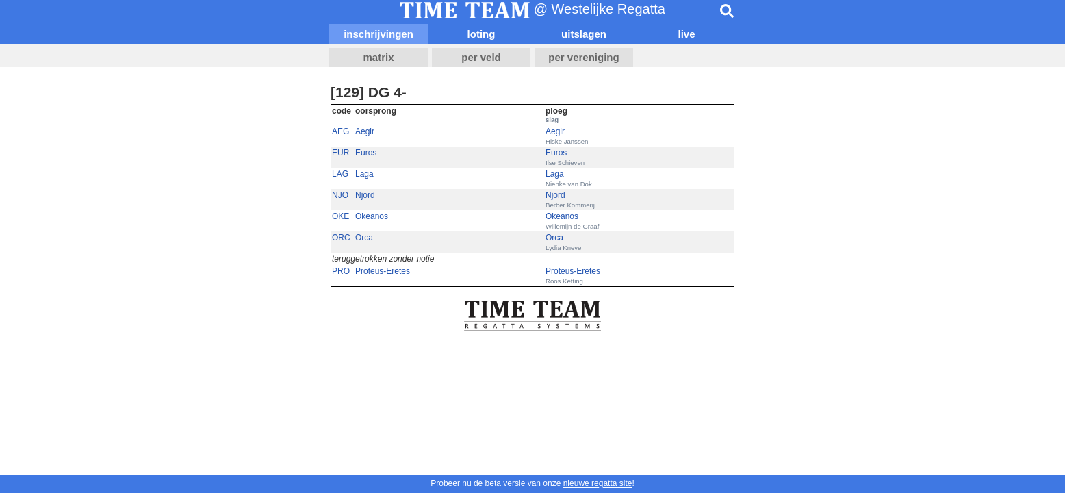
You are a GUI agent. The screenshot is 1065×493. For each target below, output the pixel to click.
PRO (341, 271)
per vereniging (583, 57)
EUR (340, 152)
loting (481, 34)
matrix (378, 57)
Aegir (364, 131)
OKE (340, 216)
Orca (364, 237)
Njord (365, 195)
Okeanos (371, 216)
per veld (481, 57)
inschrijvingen (378, 34)
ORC (341, 237)
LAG (340, 174)
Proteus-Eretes (382, 271)
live (686, 34)
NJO (340, 195)
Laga (364, 174)
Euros (365, 152)
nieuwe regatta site (597, 483)
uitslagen (583, 34)
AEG (340, 131)
